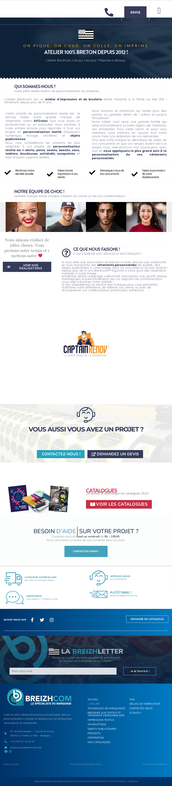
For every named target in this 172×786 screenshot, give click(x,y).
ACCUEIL (93, 699)
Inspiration (96, 737)
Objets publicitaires (102, 729)
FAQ (132, 699)
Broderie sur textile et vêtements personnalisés (106, 714)
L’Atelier (94, 704)
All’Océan (41, 121)
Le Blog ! (136, 712)
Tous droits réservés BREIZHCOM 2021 (86, 764)
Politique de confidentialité (155, 764)
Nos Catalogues (99, 742)
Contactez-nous (141, 708)
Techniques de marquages (106, 708)
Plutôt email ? (120, 592)
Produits (94, 733)
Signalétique (97, 724)
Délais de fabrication (145, 704)
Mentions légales (11, 764)
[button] (159, 10)
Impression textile (101, 720)
